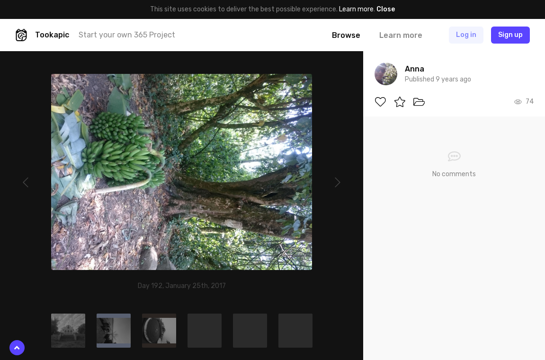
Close (385, 9)
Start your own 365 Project (127, 34)
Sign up (510, 35)
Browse (346, 35)
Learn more (356, 9)
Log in (466, 35)
